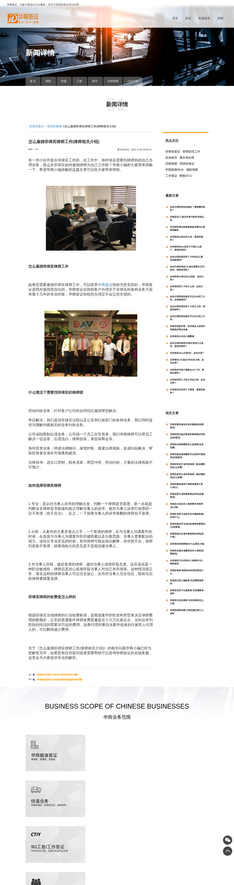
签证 (188, 18)
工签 (87, 75)
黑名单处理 (187, 151)
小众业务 (148, 75)
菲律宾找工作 (191, 145)
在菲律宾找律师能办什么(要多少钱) (187, 537)
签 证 (34, 75)
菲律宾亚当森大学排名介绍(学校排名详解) (57, 668)
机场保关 (204, 18)
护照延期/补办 (174, 163)
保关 (104, 75)
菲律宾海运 (187, 157)
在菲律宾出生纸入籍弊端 (182, 330)
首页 (175, 18)
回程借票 (124, 75)
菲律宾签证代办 (40, 874)
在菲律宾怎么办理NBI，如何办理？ (187, 347)
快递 (69, 75)
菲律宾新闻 (54, 120)
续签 (52, 75)
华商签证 (105, 279)
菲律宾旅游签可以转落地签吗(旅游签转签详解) (59, 673)
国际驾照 (192, 163)
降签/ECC (186, 169)
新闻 (220, 18)
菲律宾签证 (36, 120)
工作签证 (171, 169)
